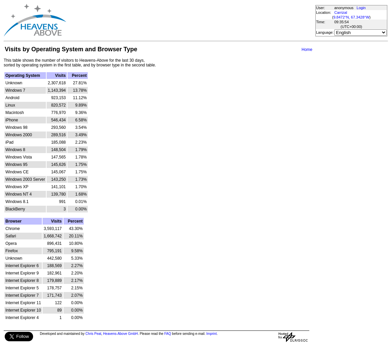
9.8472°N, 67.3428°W (351, 17)
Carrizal (340, 12)
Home (307, 49)
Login (361, 8)
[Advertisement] (190, 20)
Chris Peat (93, 334)
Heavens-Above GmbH (120, 334)
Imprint (211, 334)
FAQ (167, 334)
